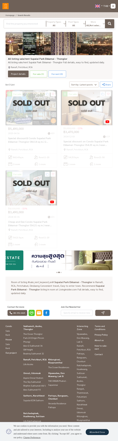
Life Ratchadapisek (32, 421)
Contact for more (15, 306)
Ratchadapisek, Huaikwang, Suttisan (84, 369)
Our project (11, 352)
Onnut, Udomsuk (32, 373)
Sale (8, 330)
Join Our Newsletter (71, 306)
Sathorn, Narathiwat (34, 395)
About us (99, 340)
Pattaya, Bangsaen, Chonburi (82, 357)
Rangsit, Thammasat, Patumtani (83, 392)
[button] (56, 24)
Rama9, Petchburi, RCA (35, 359)
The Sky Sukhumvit (32, 381)
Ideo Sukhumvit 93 (32, 389)
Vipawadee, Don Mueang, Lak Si (83, 337)
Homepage (10, 15)
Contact (99, 354)
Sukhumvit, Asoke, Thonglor (82, 381)
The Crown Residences (58, 367)
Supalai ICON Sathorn (33, 400)
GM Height (28, 349)
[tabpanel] (59, 260)
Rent (8, 334)
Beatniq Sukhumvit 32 (33, 353)
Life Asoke (28, 364)
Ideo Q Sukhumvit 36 (33, 345)
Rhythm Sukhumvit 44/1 (34, 385)
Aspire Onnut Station (33, 377)
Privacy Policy (101, 334)
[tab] (57, 272)
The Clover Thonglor (33, 333)
